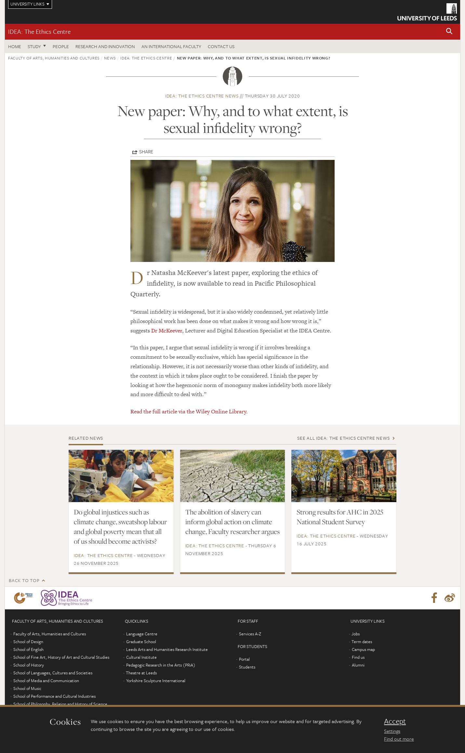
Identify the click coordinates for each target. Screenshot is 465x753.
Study (34, 46)
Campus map (363, 649)
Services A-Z (250, 633)
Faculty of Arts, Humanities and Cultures (54, 58)
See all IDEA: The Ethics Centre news (343, 438)
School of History (28, 665)
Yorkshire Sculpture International (155, 680)
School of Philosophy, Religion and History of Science (60, 704)
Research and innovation (105, 46)
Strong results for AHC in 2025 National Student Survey (340, 516)
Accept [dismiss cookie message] (395, 721)
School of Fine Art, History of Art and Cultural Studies (61, 657)
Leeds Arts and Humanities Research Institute (167, 649)
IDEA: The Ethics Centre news (202, 95)
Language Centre (141, 633)
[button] (449, 31)
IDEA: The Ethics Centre (39, 31)
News (110, 58)
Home (14, 46)
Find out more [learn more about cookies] (399, 738)
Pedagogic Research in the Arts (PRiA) (160, 665)
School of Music (27, 688)
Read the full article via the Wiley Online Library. (189, 411)
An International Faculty (171, 46)
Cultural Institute (141, 657)
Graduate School (141, 641)
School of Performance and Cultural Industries (54, 696)
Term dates (362, 641)
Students (247, 667)
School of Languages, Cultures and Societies (52, 672)
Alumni (358, 665)
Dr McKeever (166, 330)
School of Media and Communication (46, 680)
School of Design (28, 641)
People (61, 46)
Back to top (24, 580)
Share (146, 151)
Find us (358, 657)
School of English (28, 649)
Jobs (356, 633)
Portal (244, 659)
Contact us (221, 46)
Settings (392, 730)
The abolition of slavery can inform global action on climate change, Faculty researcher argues (232, 521)
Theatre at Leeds (141, 672)
